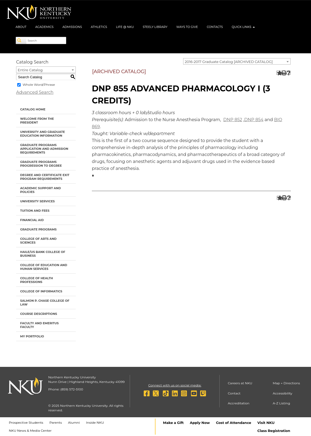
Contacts (215, 27)
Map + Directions (286, 383)
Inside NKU (95, 422)
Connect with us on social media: (174, 385)
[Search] (21, 40)
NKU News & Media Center (30, 430)
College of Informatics (41, 291)
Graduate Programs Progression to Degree (41, 163)
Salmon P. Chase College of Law (44, 302)
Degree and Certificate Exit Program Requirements (44, 177)
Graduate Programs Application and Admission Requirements (44, 148)
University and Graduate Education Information (42, 133)
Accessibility (282, 393)
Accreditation (238, 403)
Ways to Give (187, 27)
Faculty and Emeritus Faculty (39, 325)
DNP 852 (232, 119)
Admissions (72, 27)
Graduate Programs (38, 229)
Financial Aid (32, 220)
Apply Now (200, 422)
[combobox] (237, 61)
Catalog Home (32, 109)
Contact (234, 393)
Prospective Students (26, 422)
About (21, 27)
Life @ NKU (125, 27)
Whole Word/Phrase (39, 85)
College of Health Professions (36, 280)
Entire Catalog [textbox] (30, 70)
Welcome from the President (37, 120)
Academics (44, 27)
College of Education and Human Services (43, 267)
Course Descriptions (38, 314)
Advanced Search (34, 92)
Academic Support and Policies (40, 190)
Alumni (74, 422)
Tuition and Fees (34, 211)
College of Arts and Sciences (38, 240)
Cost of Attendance (233, 422)
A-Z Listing (281, 403)
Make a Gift (173, 422)
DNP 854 (253, 119)
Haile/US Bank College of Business (42, 254)
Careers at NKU (240, 383)
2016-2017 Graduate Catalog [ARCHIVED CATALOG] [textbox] (229, 61)
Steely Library (155, 27)
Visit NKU (265, 422)
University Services (37, 201)
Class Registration (273, 430)
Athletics (99, 27)
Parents (55, 422)
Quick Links (243, 27)
